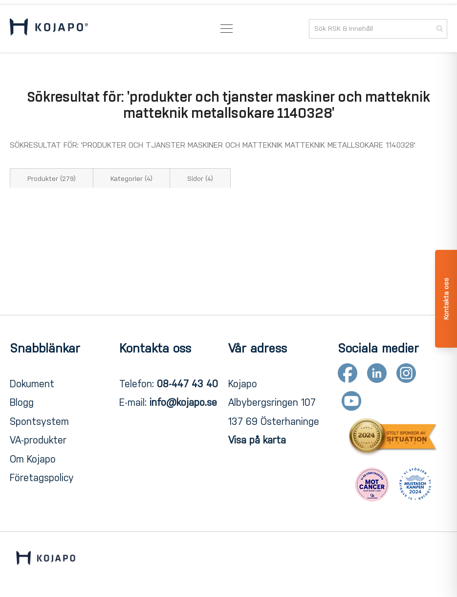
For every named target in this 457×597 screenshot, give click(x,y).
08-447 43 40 (187, 384)
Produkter (51, 179)
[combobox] (378, 29)
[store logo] (49, 29)
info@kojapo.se (183, 402)
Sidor (200, 179)
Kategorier (131, 179)
